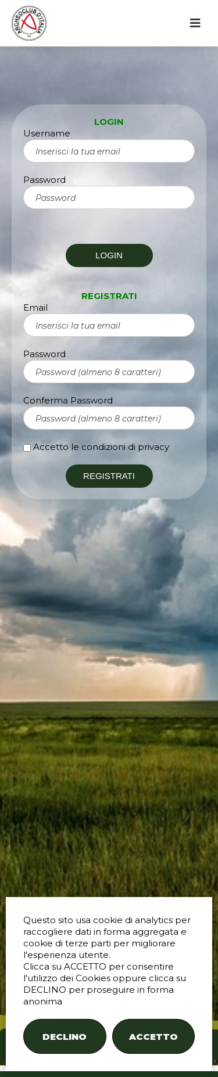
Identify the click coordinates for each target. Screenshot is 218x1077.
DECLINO (64, 1036)
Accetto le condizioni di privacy (101, 446)
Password (44, 179)
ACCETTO (153, 1036)
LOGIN (109, 255)
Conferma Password (68, 400)
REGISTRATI (109, 476)
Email (35, 307)
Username (46, 133)
